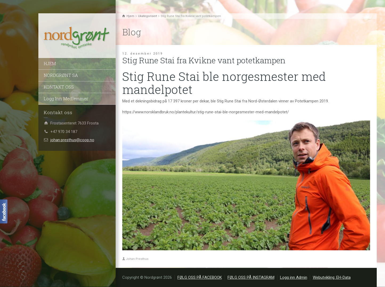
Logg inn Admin (293, 277)
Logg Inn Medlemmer (66, 98)
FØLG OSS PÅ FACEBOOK (199, 277)
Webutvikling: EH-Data (332, 277)
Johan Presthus (137, 259)
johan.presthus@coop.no (72, 140)
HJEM (50, 63)
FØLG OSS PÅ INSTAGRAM (251, 277)
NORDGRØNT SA (61, 75)
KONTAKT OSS (59, 87)
